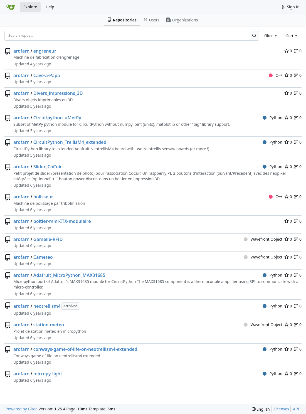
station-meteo (48, 324)
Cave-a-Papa (46, 75)
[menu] (261, 409)
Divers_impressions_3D (58, 93)
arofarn (21, 51)
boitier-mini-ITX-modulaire (62, 221)
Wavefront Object (263, 239)
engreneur (44, 51)
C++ (275, 75)
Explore (30, 6)
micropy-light (47, 373)
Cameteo (43, 257)
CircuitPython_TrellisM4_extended (70, 142)
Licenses (281, 408)
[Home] (10, 7)
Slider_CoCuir (47, 166)
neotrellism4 (47, 306)
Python (272, 117)
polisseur (43, 196)
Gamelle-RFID (48, 239)
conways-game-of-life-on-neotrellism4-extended (85, 349)
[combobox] (271, 35)
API (296, 408)
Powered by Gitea (22, 408)
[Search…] (254, 36)
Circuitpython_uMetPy (57, 117)
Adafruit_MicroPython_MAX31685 (69, 275)
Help (50, 6)
